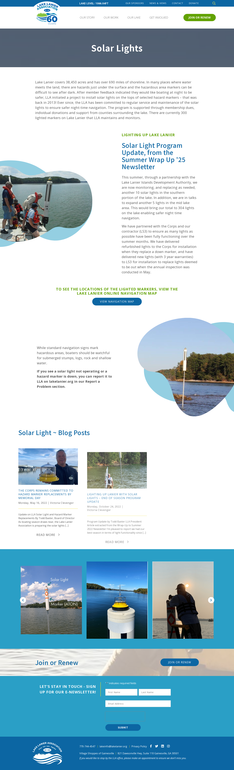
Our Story (87, 17)
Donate (194, 3)
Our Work (111, 17)
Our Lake (134, 17)
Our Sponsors (135, 3)
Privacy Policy (139, 746)
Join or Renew (199, 17)
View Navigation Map (117, 301)
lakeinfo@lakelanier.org (113, 746)
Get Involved (158, 17)
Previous (23, 600)
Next (211, 600)
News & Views (157, 3)
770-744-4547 (87, 746)
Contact (177, 3)
